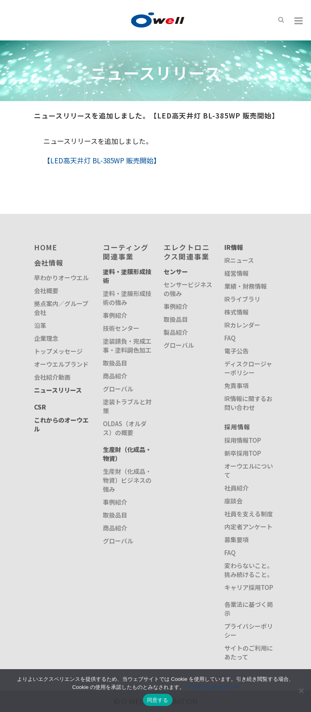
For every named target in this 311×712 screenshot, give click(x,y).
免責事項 (236, 385)
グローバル (118, 389)
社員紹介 (236, 488)
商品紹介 (115, 376)
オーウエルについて (248, 470)
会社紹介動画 (52, 377)
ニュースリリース (58, 390)
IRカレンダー (242, 325)
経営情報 (236, 273)
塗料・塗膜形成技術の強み (127, 297)
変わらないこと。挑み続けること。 (248, 570)
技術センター (121, 328)
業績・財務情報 (245, 286)
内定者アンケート (248, 526)
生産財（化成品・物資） (127, 454)
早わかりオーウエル (61, 277)
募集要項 (236, 539)
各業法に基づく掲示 (248, 608)
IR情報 (233, 247)
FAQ (230, 338)
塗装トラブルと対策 (127, 406)
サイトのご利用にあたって (248, 652)
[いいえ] (301, 691)
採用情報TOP (242, 440)
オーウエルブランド (61, 364)
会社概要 (46, 290)
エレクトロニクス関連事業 (187, 251)
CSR (40, 407)
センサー (176, 271)
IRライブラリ (242, 299)
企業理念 (46, 338)
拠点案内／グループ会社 (61, 308)
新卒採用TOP (242, 453)
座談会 (233, 500)
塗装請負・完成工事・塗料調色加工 (127, 345)
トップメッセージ (58, 351)
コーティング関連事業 (126, 251)
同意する (157, 700)
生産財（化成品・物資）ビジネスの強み (127, 480)
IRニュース (239, 260)
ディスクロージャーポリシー (248, 368)
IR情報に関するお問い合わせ (248, 403)
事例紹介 (115, 315)
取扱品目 (115, 363)
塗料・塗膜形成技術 (127, 276)
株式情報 (236, 312)
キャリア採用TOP (248, 587)
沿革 (40, 325)
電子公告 (236, 350)
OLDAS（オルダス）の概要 (125, 428)
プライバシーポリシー (248, 630)
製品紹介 (176, 332)
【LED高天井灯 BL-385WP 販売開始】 (101, 160)
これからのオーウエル (61, 424)
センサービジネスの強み (188, 289)
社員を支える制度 (248, 513)
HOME (45, 247)
